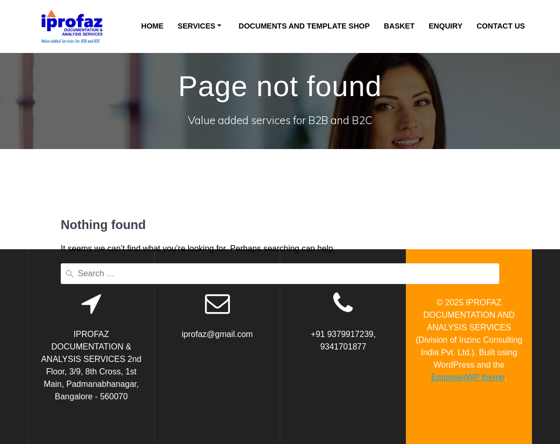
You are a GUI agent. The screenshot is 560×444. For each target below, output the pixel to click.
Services (196, 26)
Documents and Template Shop (304, 26)
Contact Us (500, 26)
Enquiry (445, 26)
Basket (399, 26)
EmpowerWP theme (467, 377)
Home (152, 26)
